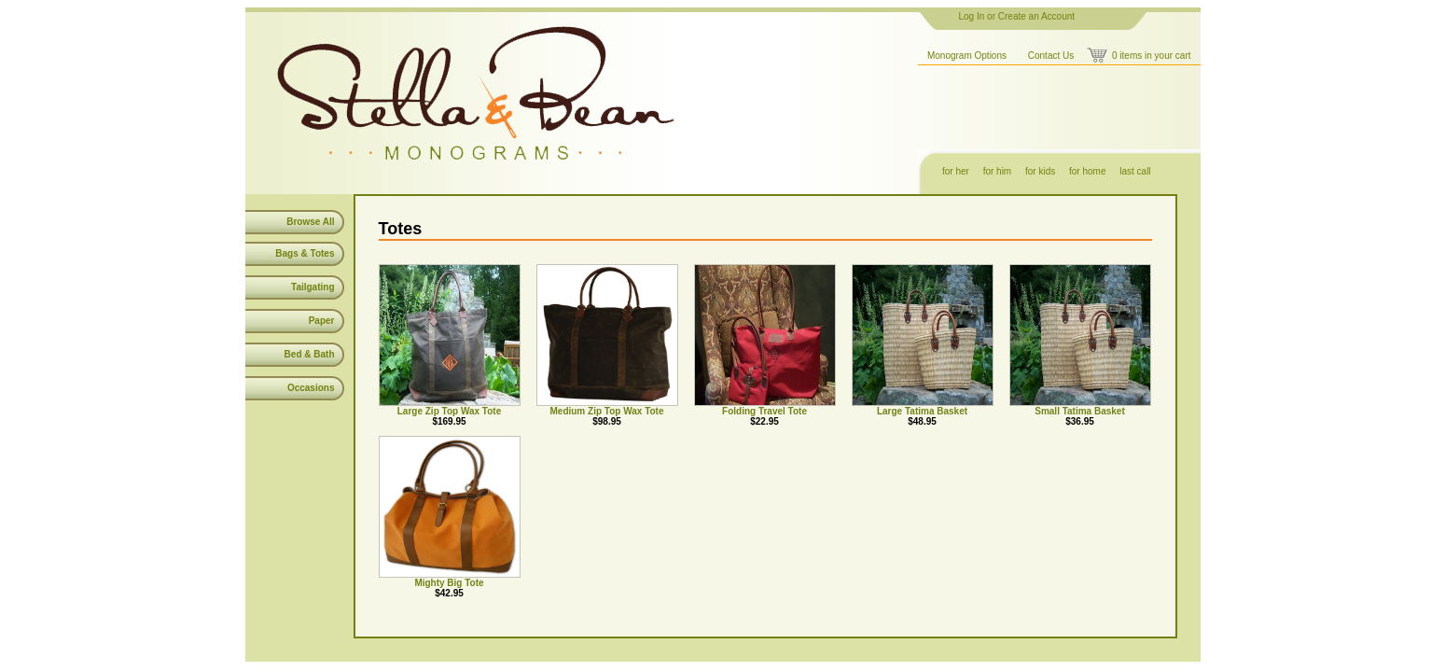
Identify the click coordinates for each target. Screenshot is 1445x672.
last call (1134, 171)
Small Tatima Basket (1080, 411)
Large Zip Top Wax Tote (449, 411)
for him (997, 171)
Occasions (311, 388)
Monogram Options (967, 55)
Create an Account (1036, 16)
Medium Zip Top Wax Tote (606, 411)
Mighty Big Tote (448, 583)
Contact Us (1051, 55)
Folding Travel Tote (764, 411)
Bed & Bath (310, 354)
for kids (1040, 171)
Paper (322, 320)
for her (955, 171)
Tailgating (312, 287)
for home (1087, 171)
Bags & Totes (304, 253)
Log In (972, 16)
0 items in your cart (1151, 55)
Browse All (310, 222)
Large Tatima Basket (922, 411)
